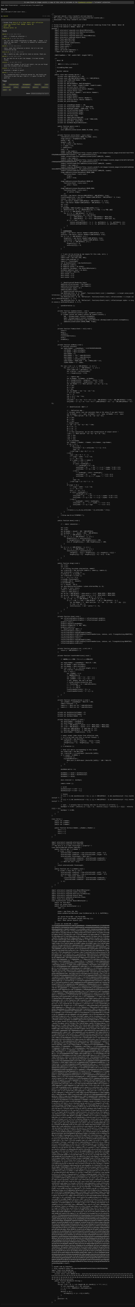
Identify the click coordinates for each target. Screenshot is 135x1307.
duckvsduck (6, 87)
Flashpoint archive (85, 2)
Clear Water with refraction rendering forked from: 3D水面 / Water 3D (23, 23)
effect (16, 87)
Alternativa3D (13, 84)
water (5, 90)
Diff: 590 (7, 26)
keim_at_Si (16, 22)
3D (4, 84)
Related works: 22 (10, 28)
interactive (25, 87)
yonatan (4, 62)
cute (46, 84)
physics (35, 87)
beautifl (37, 84)
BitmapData (26, 84)
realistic (45, 87)
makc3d (5, 16)
